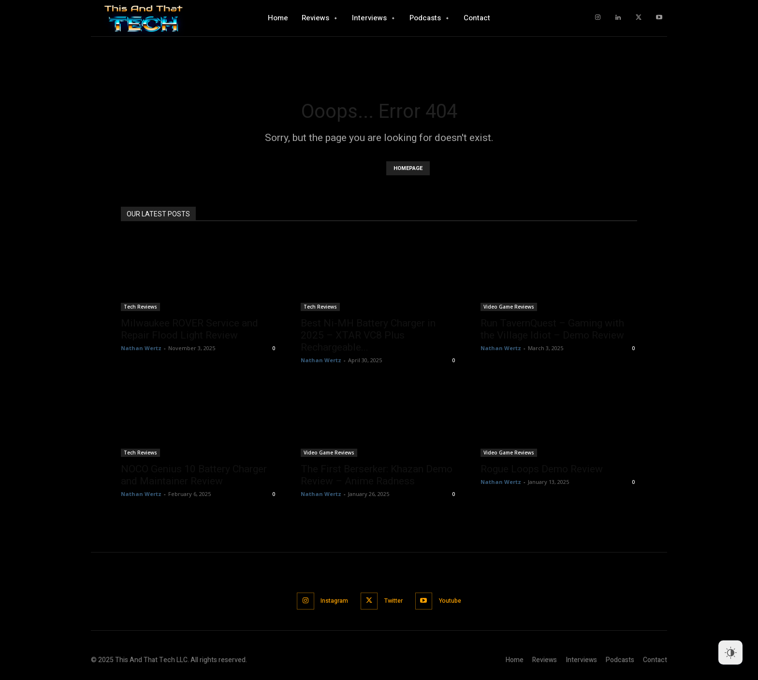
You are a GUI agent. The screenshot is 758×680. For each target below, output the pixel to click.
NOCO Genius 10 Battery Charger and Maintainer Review (194, 475)
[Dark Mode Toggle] (730, 652)
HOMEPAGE (408, 168)
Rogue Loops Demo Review (542, 469)
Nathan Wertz (141, 348)
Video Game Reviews (508, 306)
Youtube (454, 600)
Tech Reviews (140, 306)
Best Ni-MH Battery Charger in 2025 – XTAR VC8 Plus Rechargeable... (368, 335)
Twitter (394, 600)
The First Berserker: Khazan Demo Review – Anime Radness (376, 475)
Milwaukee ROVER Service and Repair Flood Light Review (189, 329)
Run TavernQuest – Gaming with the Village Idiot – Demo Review (552, 329)
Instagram (331, 600)
